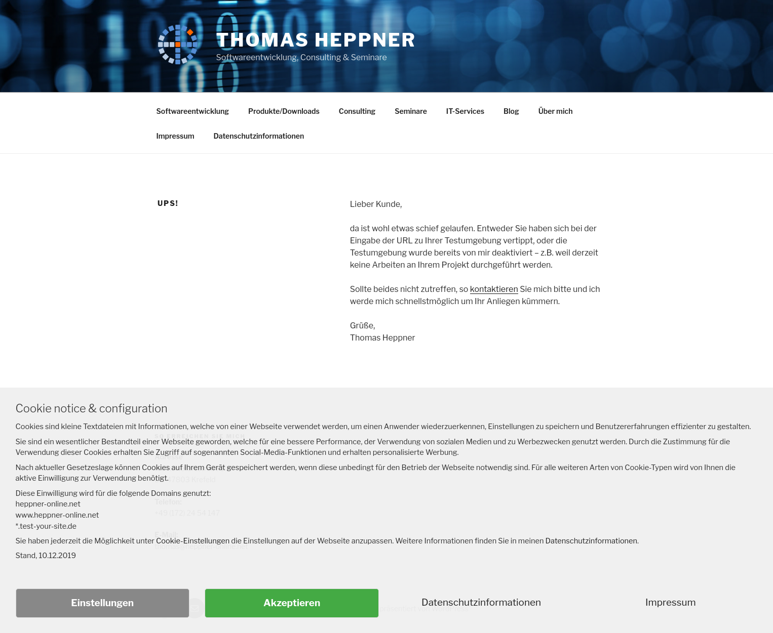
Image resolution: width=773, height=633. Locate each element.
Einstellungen (102, 603)
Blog (511, 111)
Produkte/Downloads (284, 111)
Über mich (555, 111)
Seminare (411, 111)
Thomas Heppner (316, 40)
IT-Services (465, 111)
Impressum (176, 136)
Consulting (357, 111)
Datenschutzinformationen (258, 136)
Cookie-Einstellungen (192, 540)
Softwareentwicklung (193, 111)
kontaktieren (494, 289)
